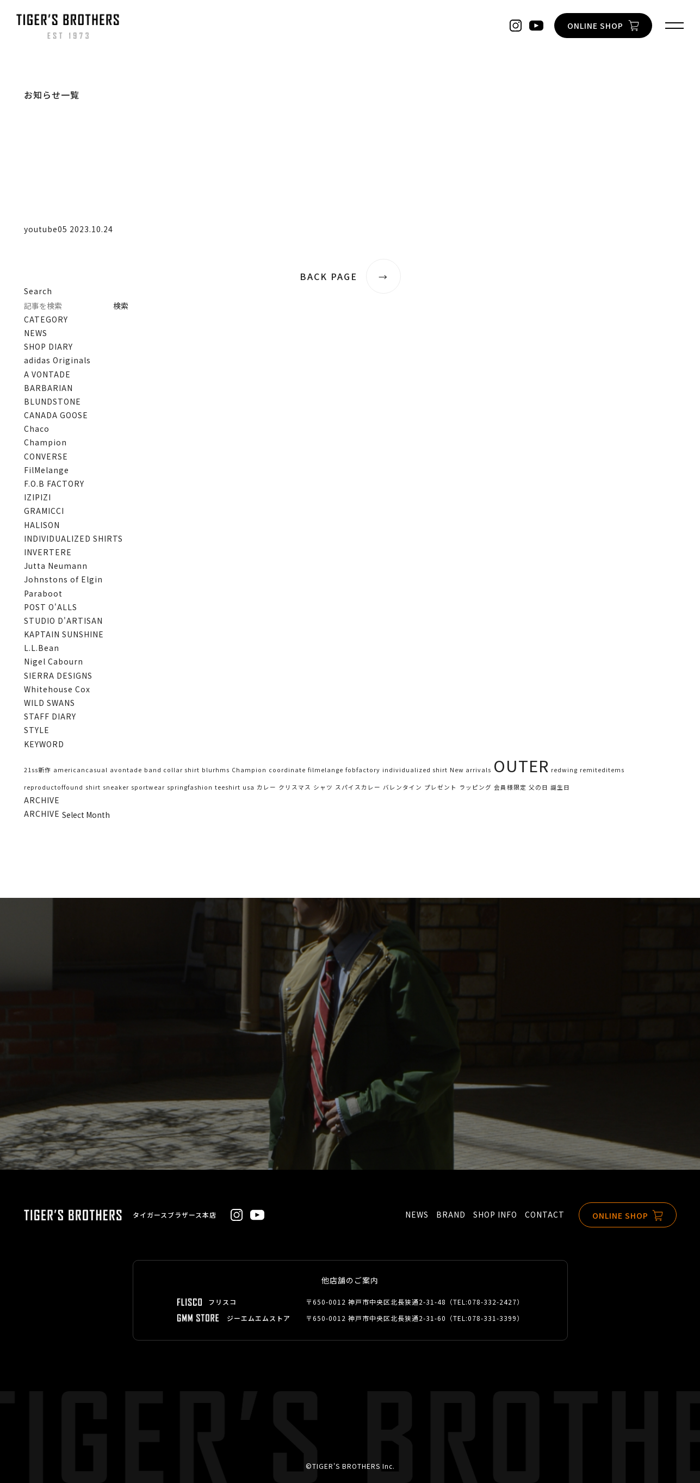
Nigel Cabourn (53, 661)
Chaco (36, 428)
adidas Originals (57, 360)
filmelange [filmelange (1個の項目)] (325, 770)
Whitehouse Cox (57, 689)
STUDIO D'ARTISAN (63, 620)
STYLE (36, 729)
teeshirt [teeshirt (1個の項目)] (227, 787)
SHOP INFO (495, 1214)
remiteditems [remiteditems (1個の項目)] (602, 770)
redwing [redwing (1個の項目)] (564, 770)
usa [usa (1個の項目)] (249, 787)
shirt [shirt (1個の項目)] (93, 787)
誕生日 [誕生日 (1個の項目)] (560, 787)
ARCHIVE (42, 813)
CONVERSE (46, 456)
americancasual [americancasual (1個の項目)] (80, 770)
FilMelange (46, 469)
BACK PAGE (350, 276)
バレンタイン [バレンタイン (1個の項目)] (402, 787)
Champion (45, 442)
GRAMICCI (44, 510)
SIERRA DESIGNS (58, 675)
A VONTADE (47, 374)
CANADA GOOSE (56, 414)
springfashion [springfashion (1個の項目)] (190, 787)
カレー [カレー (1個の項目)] (266, 787)
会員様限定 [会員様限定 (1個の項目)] (510, 787)
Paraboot (43, 593)
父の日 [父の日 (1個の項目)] (538, 787)
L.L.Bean (41, 647)
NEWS (35, 332)
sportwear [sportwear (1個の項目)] (148, 787)
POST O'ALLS (50, 606)
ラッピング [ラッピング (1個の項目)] (475, 787)
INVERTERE (48, 552)
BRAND (451, 1214)
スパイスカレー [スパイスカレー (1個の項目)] (358, 787)
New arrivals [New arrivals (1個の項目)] (470, 770)
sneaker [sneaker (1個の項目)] (116, 787)
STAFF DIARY (50, 716)
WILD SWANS (49, 702)
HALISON (42, 524)
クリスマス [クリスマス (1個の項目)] (294, 787)
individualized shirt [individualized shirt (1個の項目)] (415, 770)
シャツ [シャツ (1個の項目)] (323, 787)
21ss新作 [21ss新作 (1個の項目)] (37, 770)
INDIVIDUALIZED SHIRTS (73, 538)
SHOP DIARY (48, 346)
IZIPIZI (37, 497)
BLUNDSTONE (52, 401)
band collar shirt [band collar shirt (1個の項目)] (172, 770)
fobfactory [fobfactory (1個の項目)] (362, 770)
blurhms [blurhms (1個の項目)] (216, 770)
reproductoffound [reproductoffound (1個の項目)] (53, 787)
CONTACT (545, 1214)
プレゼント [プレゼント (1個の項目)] (440, 787)
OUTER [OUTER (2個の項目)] (521, 765)
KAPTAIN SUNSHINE (64, 634)
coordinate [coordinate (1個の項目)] (287, 770)
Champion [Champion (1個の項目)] (249, 770)
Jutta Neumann (56, 565)
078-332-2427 (492, 1301)
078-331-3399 (492, 1318)
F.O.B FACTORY (54, 483)
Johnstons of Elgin (63, 579)
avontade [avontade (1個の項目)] (126, 770)
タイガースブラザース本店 (174, 1214)
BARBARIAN (48, 387)
